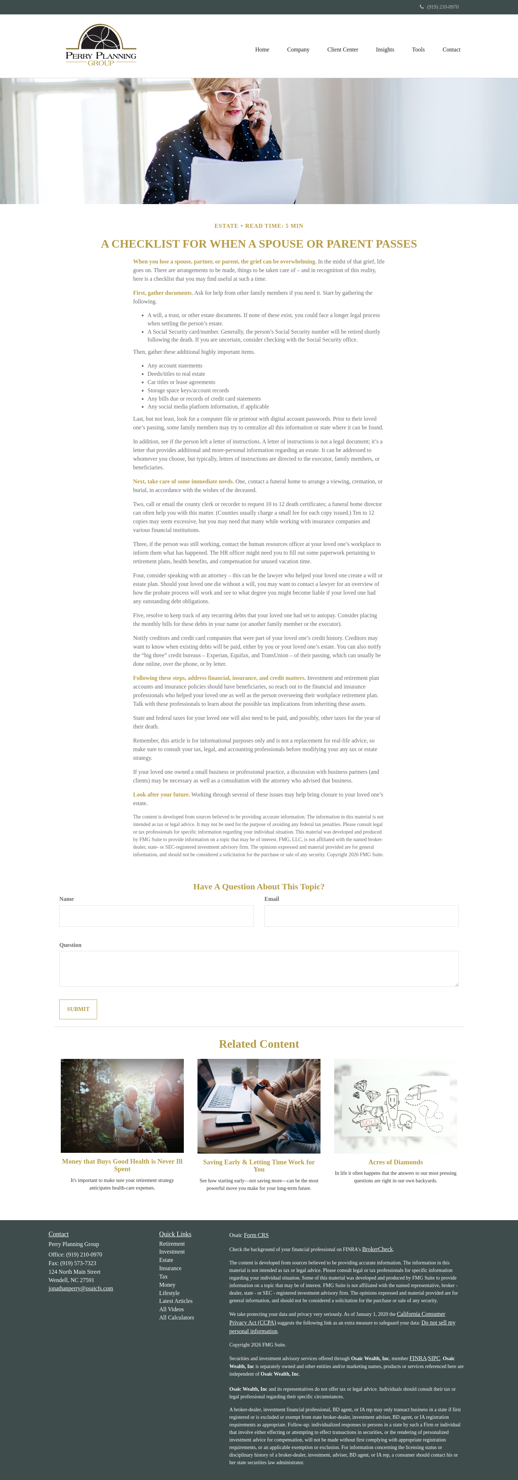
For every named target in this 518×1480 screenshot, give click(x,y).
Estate (166, 1260)
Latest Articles (176, 1301)
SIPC (434, 1358)
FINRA (418, 1358)
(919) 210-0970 (439, 7)
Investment (172, 1252)
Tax (163, 1276)
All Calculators (176, 1317)
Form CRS (256, 1235)
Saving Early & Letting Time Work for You (259, 1165)
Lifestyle (169, 1293)
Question (70, 945)
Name (66, 899)
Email (271, 899)
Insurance (170, 1268)
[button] (297, 46)
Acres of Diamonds (395, 1162)
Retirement (172, 1244)
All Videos (171, 1309)
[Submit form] (78, 1009)
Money (167, 1285)
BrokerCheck (377, 1249)
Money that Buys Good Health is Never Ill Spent (122, 1165)
